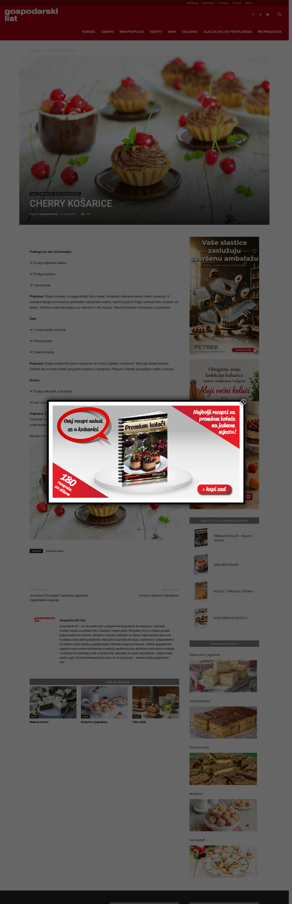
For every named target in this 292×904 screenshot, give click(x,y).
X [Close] (243, 401)
